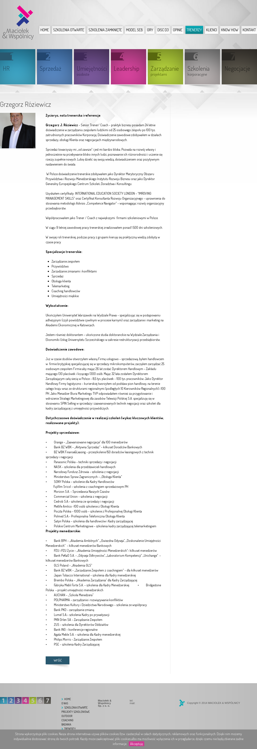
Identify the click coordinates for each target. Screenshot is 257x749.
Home (44, 30)
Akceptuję (136, 744)
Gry (150, 30)
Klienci (211, 30)
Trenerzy (194, 30)
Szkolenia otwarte (68, 30)
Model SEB (134, 30)
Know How (229, 30)
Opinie (177, 30)
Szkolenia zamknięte (105, 30)
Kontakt (249, 30)
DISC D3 (163, 30)
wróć (58, 659)
